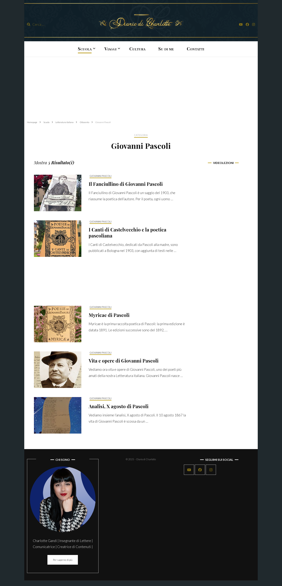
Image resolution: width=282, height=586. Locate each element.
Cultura (137, 48)
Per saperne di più (62, 559)
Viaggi (110, 48)
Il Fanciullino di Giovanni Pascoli (126, 184)
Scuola (85, 48)
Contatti (195, 48)
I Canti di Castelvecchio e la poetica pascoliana (127, 232)
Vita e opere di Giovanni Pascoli (124, 360)
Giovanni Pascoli (100, 176)
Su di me (166, 48)
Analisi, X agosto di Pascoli (118, 406)
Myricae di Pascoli (109, 315)
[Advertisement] (141, 85)
